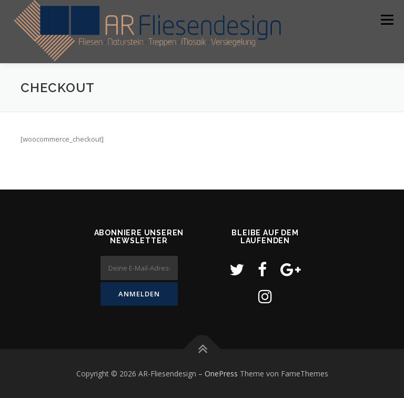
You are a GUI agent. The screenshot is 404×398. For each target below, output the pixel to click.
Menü (387, 19)
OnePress (221, 374)
